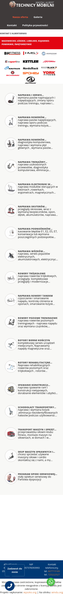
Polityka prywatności (35, 25)
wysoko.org (30, 592)
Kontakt (12, 25)
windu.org (57, 592)
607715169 (54, 571)
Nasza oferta (20, 17)
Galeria (38, 17)
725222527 (54, 574)
